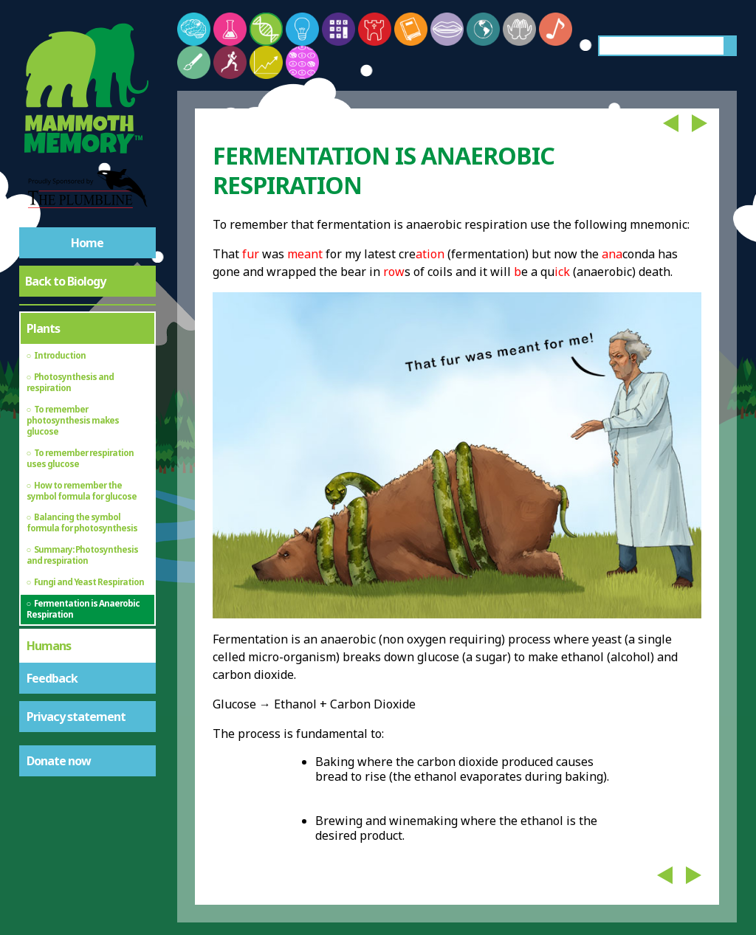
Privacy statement (76, 716)
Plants (43, 328)
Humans (49, 646)
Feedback (52, 678)
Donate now (59, 761)
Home (87, 243)
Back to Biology (65, 281)
